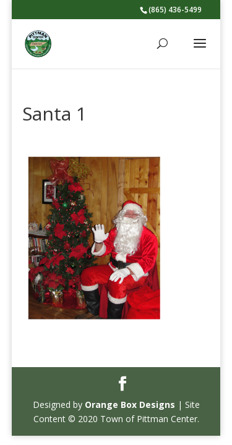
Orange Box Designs (130, 404)
